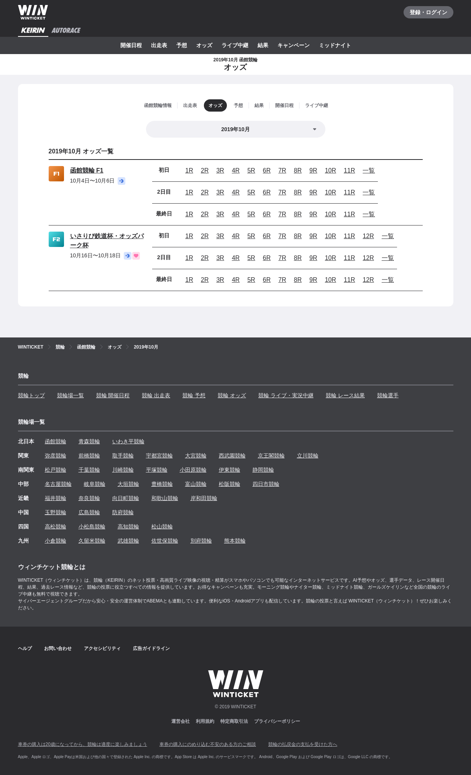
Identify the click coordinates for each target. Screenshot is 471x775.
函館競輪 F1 (86, 170)
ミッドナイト (335, 45)
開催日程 (131, 45)
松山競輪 (162, 526)
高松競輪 (55, 526)
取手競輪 (123, 455)
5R (251, 170)
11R (349, 170)
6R (267, 170)
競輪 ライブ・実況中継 (285, 395)
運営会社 (180, 721)
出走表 (159, 45)
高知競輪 (128, 526)
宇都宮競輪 (159, 455)
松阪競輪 (229, 484)
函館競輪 (55, 441)
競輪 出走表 (156, 395)
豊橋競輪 (162, 484)
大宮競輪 (196, 455)
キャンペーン (293, 45)
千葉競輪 (89, 470)
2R (204, 170)
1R (189, 170)
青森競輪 (89, 441)
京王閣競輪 (271, 455)
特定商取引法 (234, 721)
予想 (181, 45)
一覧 (369, 170)
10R (330, 170)
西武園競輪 (232, 455)
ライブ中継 (235, 45)
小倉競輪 (55, 541)
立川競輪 (307, 455)
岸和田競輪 (203, 498)
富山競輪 (196, 484)
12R (368, 236)
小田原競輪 (193, 470)
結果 (263, 45)
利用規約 (205, 721)
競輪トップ (31, 395)
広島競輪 (89, 512)
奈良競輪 (89, 498)
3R (220, 170)
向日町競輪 (125, 498)
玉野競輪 (55, 512)
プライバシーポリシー (277, 721)
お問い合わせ (58, 648)
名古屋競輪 (58, 484)
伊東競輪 (229, 470)
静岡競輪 (263, 470)
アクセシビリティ (102, 648)
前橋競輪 (89, 455)
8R (298, 170)
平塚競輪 (156, 470)
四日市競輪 (266, 484)
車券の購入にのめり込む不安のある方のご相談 (207, 744)
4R (236, 170)
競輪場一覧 (70, 395)
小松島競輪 (92, 526)
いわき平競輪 (128, 441)
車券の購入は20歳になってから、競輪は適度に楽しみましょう (82, 744)
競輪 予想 (193, 395)
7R (282, 170)
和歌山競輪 (164, 498)
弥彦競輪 (55, 455)
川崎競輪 (123, 470)
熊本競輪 (235, 541)
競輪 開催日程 (113, 395)
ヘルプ (25, 648)
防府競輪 (123, 512)
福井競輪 (55, 498)
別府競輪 (201, 541)
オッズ (204, 45)
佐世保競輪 (164, 541)
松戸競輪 (55, 470)
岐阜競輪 (94, 484)
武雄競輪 (128, 541)
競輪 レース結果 (345, 395)
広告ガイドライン (151, 648)
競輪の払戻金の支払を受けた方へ (302, 744)
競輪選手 (388, 395)
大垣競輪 (128, 484)
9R (313, 170)
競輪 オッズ (232, 395)
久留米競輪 (92, 541)
